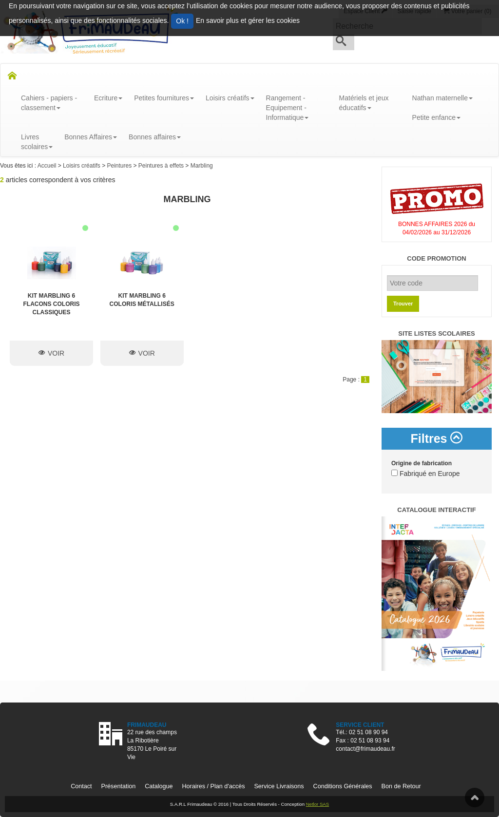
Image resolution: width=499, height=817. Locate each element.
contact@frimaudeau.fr (365, 748)
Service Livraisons (279, 786)
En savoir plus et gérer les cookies (248, 20)
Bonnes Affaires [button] (90, 137)
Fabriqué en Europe (425, 473)
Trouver (403, 303)
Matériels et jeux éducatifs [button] (364, 103)
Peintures (120, 165)
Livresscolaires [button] (37, 142)
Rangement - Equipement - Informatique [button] (287, 107)
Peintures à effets (162, 165)
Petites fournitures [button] (164, 98)
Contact (81, 786)
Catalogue (159, 786)
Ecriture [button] (108, 98)
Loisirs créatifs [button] (230, 98)
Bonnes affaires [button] (155, 137)
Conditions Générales (342, 786)
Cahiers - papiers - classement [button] (49, 103)
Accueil (48, 165)
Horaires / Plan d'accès (213, 786)
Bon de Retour (401, 786)
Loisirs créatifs (82, 165)
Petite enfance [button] (436, 117)
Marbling (202, 165)
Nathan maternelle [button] (442, 98)
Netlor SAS (317, 804)
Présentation (118, 786)
